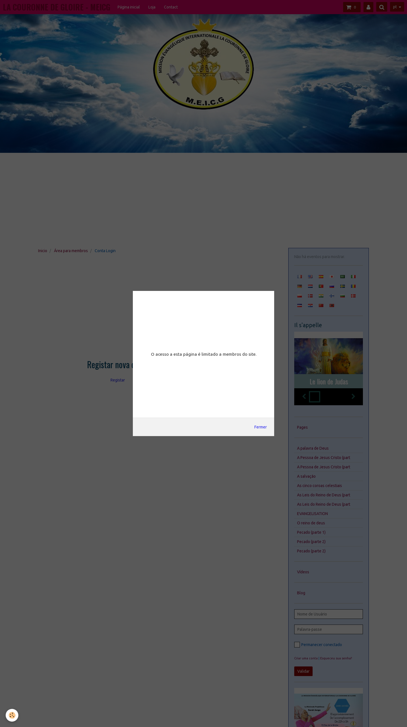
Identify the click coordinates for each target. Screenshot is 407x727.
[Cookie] (12, 715)
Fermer (260, 427)
